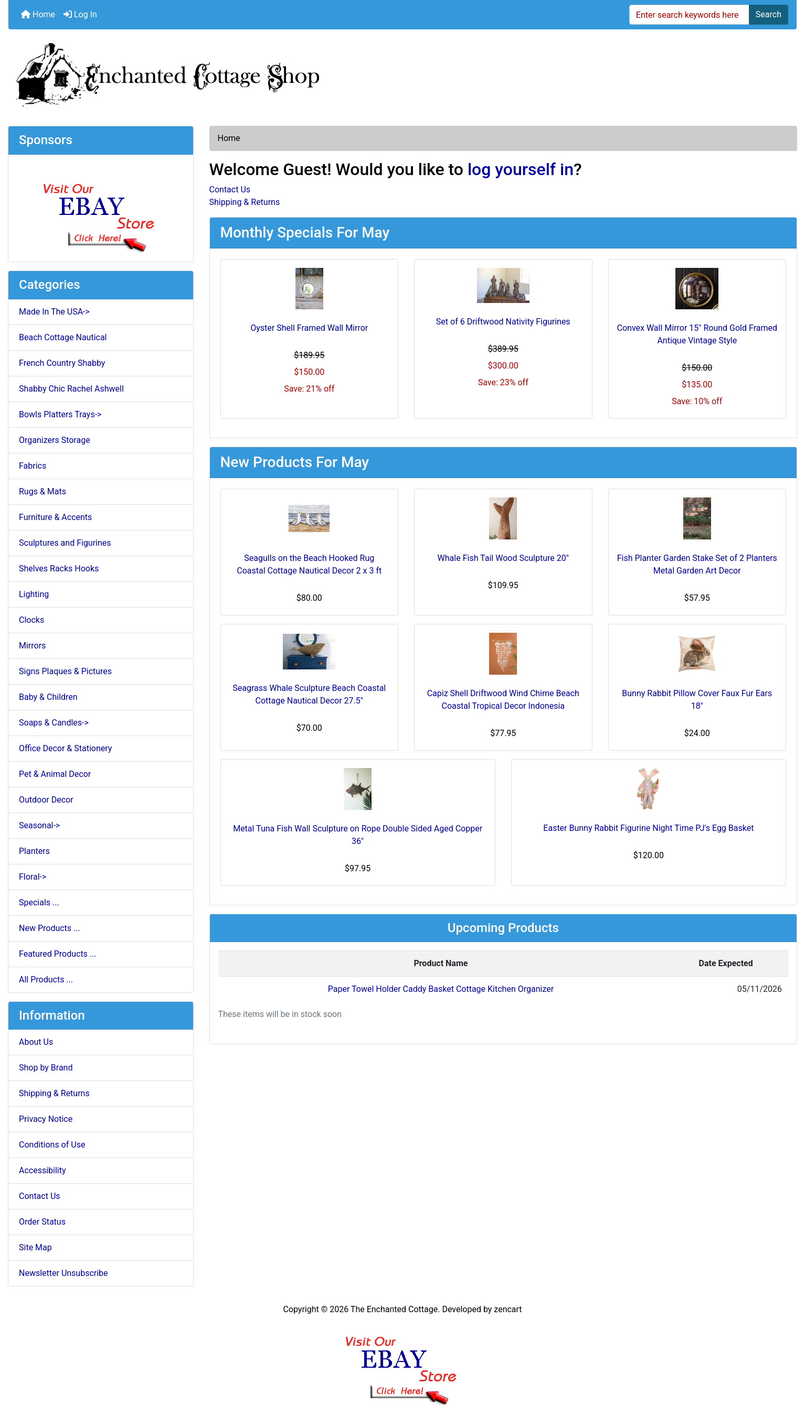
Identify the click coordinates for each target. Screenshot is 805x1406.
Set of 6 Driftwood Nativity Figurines (503, 322)
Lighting (34, 594)
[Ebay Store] (100, 207)
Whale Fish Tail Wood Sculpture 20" (503, 558)
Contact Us (39, 1196)
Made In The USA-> (54, 312)
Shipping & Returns (54, 1093)
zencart (508, 1309)
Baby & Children (48, 697)
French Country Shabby (62, 363)
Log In (80, 14)
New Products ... (49, 928)
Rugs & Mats (42, 491)
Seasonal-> (39, 825)
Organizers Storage (54, 440)
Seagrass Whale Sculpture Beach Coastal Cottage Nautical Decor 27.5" (309, 694)
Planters (34, 851)
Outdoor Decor (46, 800)
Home (38, 14)
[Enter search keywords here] (689, 15)
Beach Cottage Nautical (63, 337)
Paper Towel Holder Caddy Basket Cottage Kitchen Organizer (441, 989)
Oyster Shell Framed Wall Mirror (309, 328)
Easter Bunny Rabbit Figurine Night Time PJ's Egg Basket (648, 828)
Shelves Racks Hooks (59, 569)
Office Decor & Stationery (65, 748)
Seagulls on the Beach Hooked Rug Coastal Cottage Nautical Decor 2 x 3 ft (309, 564)
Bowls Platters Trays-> (60, 414)
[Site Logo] (402, 73)
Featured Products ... (58, 954)
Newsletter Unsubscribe (63, 1273)
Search (768, 14)
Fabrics (32, 466)
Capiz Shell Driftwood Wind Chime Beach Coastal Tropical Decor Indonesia (503, 699)
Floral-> (32, 877)
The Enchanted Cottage (394, 1309)
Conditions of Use (52, 1145)
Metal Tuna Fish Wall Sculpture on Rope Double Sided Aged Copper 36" (357, 835)
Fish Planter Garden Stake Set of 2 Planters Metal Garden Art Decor (697, 564)
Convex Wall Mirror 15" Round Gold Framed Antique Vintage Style (697, 334)
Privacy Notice (45, 1119)
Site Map (35, 1247)
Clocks (31, 620)
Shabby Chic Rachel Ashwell (71, 389)
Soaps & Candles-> (54, 723)
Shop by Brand (45, 1068)
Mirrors (32, 646)
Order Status (42, 1222)
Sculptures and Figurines (65, 543)
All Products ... (46, 980)
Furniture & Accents (55, 517)
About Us (36, 1042)
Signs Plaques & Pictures (65, 671)
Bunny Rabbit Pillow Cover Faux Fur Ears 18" (697, 699)
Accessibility (42, 1170)
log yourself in (521, 169)
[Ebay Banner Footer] (403, 1361)
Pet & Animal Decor (55, 774)
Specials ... (39, 902)
